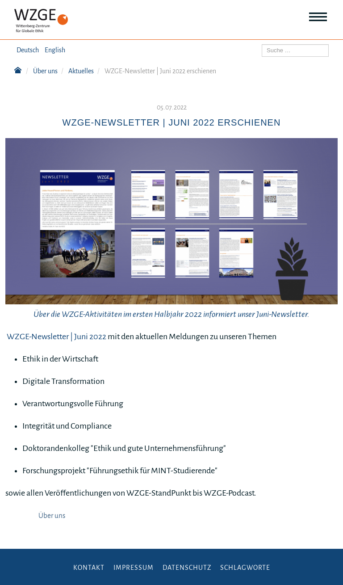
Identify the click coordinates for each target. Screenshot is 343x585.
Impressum (133, 567)
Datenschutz (187, 567)
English (55, 50)
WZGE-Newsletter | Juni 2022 (56, 336)
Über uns (51, 516)
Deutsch (28, 50)
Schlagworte (245, 567)
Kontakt (89, 567)
